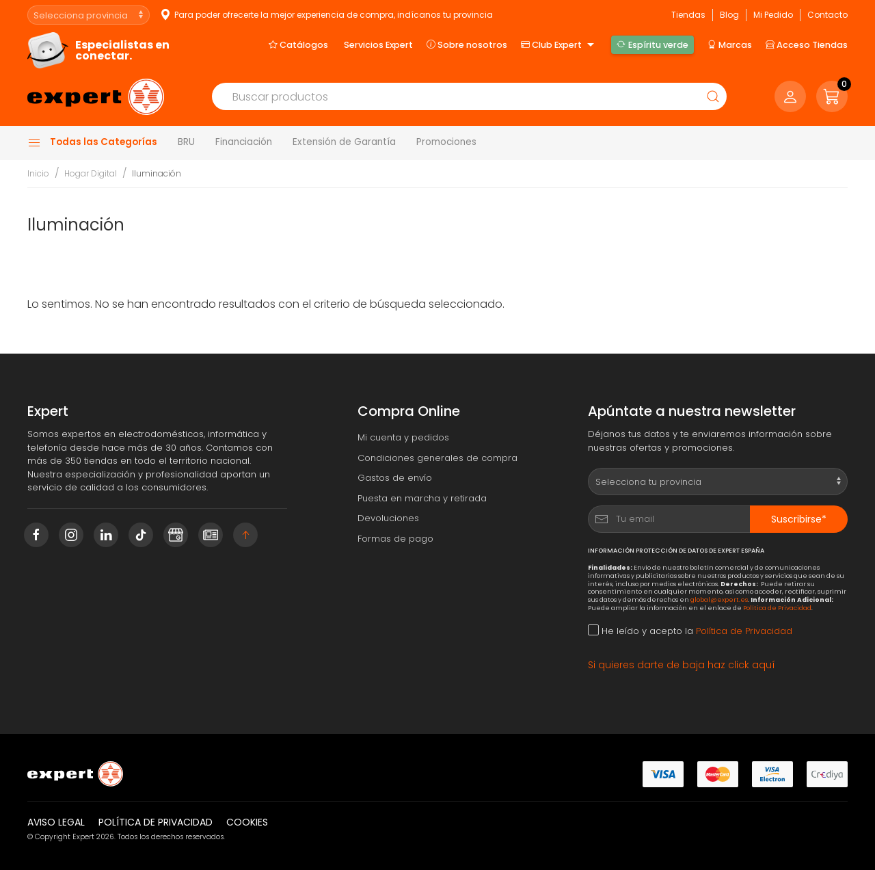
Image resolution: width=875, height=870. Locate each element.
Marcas (730, 44)
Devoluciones (388, 518)
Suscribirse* (798, 519)
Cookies (247, 822)
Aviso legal (56, 822)
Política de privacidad (155, 822)
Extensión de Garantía (344, 141)
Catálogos (298, 44)
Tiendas (688, 15)
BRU (186, 141)
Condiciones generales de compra (437, 457)
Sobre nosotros (467, 44)
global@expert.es (719, 599)
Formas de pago (395, 538)
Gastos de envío (395, 477)
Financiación (243, 141)
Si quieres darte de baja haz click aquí (681, 665)
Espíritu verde (652, 44)
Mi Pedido (773, 15)
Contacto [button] (827, 15)
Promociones (446, 141)
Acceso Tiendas (807, 44)
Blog (729, 15)
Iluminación (156, 173)
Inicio (38, 173)
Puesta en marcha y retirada (422, 498)
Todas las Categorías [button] (92, 142)
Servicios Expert (378, 45)
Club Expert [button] (559, 45)
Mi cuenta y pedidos (403, 437)
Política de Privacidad (777, 607)
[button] (832, 96)
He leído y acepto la (690, 630)
